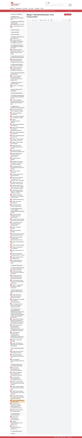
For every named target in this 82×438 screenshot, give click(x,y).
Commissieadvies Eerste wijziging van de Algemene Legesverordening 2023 (16, 305)
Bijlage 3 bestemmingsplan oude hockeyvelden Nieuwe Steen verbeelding (17, 392)
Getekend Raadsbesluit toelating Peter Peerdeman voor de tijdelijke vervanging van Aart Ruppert (17, 51)
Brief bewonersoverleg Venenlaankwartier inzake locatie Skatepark (17, 167)
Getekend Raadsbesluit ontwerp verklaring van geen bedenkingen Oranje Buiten (16, 277)
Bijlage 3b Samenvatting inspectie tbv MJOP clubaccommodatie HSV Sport (17, 238)
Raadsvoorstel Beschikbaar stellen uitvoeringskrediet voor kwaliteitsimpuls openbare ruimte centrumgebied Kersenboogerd (17, 321)
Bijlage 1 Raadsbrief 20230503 (16, 228)
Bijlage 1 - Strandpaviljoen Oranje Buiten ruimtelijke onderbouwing (17, 286)
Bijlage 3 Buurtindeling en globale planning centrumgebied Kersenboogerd (17, 344)
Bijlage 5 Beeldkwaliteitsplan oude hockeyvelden (17, 401)
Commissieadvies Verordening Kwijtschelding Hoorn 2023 (17, 361)
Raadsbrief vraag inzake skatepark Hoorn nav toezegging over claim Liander (17, 196)
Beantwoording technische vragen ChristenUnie (17, 175)
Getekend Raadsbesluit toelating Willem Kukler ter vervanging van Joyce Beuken (17, 69)
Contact (41, 8)
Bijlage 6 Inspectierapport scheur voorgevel (17, 248)
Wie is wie (31, 8)
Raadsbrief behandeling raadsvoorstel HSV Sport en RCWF (16, 262)
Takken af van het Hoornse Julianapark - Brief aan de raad (17, 183)
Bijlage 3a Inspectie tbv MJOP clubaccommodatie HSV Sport (17, 234)
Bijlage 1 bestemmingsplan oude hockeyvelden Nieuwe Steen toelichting (17, 383)
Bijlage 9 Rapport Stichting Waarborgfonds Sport (17, 258)
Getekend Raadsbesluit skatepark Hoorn (16, 114)
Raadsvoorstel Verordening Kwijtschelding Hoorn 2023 (17, 352)
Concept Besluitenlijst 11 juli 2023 (17, 27)
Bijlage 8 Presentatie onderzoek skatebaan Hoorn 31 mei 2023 (17, 147)
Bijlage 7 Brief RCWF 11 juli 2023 (17, 251)
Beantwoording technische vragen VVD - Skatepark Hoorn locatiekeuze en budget (17, 191)
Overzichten (24, 8)
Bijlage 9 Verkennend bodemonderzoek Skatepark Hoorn (17, 151)
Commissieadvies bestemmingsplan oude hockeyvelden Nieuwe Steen (16, 378)
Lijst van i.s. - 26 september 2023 (17, 86)
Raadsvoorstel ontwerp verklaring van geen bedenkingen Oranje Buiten (17, 272)
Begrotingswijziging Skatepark (15, 159)
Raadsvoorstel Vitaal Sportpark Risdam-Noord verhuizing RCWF (16, 216)
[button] (70, 5)
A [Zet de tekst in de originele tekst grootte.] (67, 10)
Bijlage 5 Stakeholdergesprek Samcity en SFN (17, 136)
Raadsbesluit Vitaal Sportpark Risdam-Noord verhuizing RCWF (17, 220)
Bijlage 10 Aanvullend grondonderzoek (16, 202)
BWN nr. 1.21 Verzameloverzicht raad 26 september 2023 (16, 427)
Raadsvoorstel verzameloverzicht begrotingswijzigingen (15, 418)
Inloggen (69, 437)
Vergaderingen (18, 8)
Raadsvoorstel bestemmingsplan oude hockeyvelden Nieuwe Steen (16, 369)
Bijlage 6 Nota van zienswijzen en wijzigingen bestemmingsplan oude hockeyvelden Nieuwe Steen (16, 405)
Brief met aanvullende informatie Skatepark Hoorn (16, 205)
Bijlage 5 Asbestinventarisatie (17, 245)
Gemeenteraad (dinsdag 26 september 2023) (32, 10)
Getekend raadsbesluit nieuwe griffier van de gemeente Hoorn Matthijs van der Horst (17, 41)
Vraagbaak (37, 8)
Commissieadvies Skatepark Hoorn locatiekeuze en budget (17, 117)
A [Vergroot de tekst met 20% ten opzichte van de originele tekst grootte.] (69, 10)
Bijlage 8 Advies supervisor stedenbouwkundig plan (17, 410)
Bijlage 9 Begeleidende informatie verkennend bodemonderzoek (16, 155)
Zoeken (46, 2)
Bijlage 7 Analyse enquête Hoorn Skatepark (17, 143)
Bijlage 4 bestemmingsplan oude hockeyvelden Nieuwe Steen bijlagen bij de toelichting (17, 397)
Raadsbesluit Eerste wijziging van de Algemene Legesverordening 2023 (17, 301)
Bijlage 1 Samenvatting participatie (16, 340)
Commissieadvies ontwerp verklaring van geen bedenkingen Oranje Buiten (17, 282)
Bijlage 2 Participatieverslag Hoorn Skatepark (17, 125)
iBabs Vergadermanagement (59, 437)
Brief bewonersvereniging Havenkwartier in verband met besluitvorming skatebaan (17, 163)
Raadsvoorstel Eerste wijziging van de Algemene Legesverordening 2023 (16, 296)
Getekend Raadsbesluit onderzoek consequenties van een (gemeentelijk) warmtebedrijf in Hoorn (17, 102)
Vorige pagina (68, 14)
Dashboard (12, 8)
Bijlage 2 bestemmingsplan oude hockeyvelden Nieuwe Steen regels (17, 388)
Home (17, 10)
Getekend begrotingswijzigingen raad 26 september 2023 (17, 423)
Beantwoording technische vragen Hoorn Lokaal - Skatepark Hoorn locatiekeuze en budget (17, 187)
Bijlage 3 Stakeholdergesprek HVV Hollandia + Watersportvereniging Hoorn (17, 129)
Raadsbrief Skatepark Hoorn (17, 199)
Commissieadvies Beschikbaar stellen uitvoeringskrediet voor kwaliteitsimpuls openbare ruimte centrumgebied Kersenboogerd (17, 335)
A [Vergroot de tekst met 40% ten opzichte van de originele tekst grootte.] (71, 11)
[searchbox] (56, 5)
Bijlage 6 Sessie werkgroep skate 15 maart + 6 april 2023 (17, 139)
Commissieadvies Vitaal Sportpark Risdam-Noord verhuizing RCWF (16, 224)
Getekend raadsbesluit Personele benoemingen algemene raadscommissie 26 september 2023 (16, 78)
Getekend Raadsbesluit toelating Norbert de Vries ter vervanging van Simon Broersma (17, 61)
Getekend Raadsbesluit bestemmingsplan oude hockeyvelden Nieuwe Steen (16, 374)
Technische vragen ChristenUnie (15, 171)
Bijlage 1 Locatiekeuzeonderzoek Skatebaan (15, 121)
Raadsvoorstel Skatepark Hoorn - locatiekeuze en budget (17, 110)
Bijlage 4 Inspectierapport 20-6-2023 (17, 242)
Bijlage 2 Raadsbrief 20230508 (16, 231)
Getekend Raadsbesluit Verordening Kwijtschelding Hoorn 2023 (17, 356)
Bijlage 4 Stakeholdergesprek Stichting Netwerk (17, 133)
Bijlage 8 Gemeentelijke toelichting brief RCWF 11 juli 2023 (17, 254)
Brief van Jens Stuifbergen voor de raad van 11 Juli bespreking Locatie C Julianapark (17, 179)
